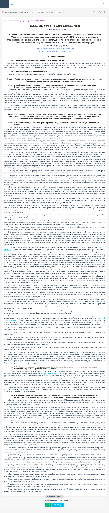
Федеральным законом (49, 374)
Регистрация (57, 505)
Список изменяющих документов (54, 46)
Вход (48, 505)
